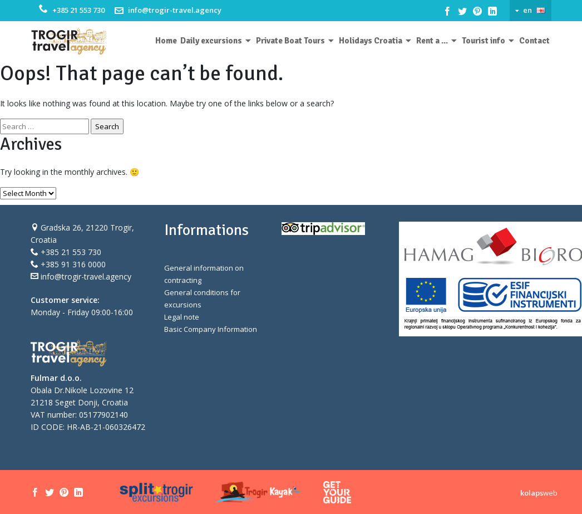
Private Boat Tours (290, 41)
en (527, 10)
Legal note (181, 317)
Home (166, 41)
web (539, 493)
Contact (534, 41)
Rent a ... (432, 41)
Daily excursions (211, 41)
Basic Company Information (210, 329)
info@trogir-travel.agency (174, 10)
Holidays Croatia (370, 41)
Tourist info (483, 41)
